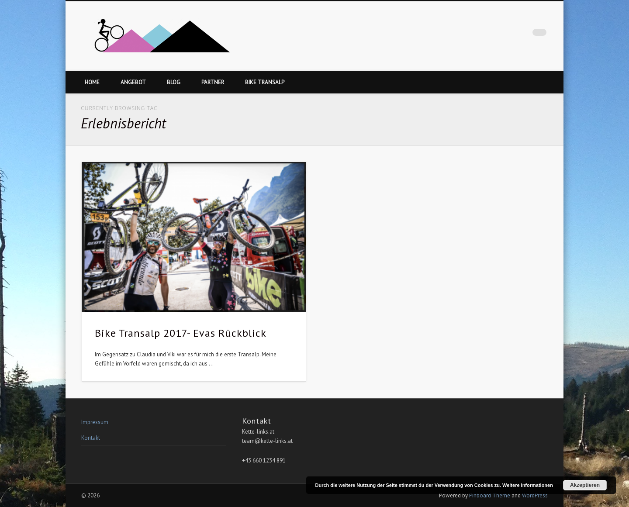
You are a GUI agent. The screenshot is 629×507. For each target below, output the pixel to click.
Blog (173, 82)
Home (92, 82)
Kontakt (90, 437)
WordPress (535, 495)
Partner (212, 82)
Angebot (133, 82)
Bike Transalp (264, 82)
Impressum (94, 422)
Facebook (522, 34)
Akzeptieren (585, 485)
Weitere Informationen (527, 485)
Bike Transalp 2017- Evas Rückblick (180, 333)
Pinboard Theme (489, 495)
